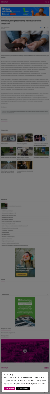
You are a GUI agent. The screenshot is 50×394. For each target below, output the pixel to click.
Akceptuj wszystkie (10, 388)
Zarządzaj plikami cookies (23, 388)
